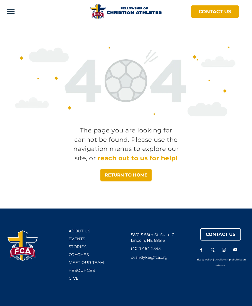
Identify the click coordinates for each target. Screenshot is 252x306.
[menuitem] (95, 232)
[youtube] (235, 250)
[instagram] (224, 250)
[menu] (10, 11)
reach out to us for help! (138, 158)
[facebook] (201, 250)
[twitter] (213, 250)
